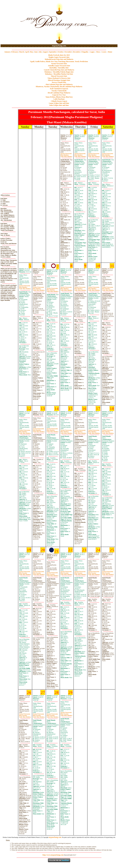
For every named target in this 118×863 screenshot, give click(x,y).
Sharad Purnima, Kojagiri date (59, 80)
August (45, 52)
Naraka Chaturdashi (59, 91)
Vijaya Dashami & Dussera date (59, 78)
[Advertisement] (9, 22)
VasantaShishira (25, 573)
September (53, 52)
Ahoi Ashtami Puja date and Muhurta (58, 84)
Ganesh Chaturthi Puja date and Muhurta (59, 70)
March (21, 52)
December (76, 52)
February (14, 52)
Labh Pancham (58, 99)
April (27, 52)
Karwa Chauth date (59, 82)
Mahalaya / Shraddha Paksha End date (59, 74)
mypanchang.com (59, 46)
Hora (98, 52)
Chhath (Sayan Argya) (59, 101)
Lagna (92, 52)
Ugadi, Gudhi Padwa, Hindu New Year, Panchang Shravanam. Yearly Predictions (59, 61)
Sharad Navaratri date (59, 76)
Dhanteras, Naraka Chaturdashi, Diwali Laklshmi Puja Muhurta (59, 86)
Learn (104, 52)
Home (110, 52)
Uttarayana (66, 153)
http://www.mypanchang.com (53, 855)
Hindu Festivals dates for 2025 (59, 55)
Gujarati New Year (59, 95)
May (31, 52)
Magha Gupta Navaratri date (58, 57)
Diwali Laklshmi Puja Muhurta (59, 93)
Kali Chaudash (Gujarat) (59, 89)
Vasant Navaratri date (59, 64)
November (68, 52)
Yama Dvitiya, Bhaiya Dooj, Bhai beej (59, 97)
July (40, 52)
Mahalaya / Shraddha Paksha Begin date (59, 72)
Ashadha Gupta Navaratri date (59, 66)
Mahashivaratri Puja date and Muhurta (59, 59)
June (36, 52)
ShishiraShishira (66, 155)
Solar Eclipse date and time (59, 105)
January (7, 52)
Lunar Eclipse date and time (59, 103)
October (61, 52)
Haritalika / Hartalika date (59, 68)
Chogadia (84, 52)
